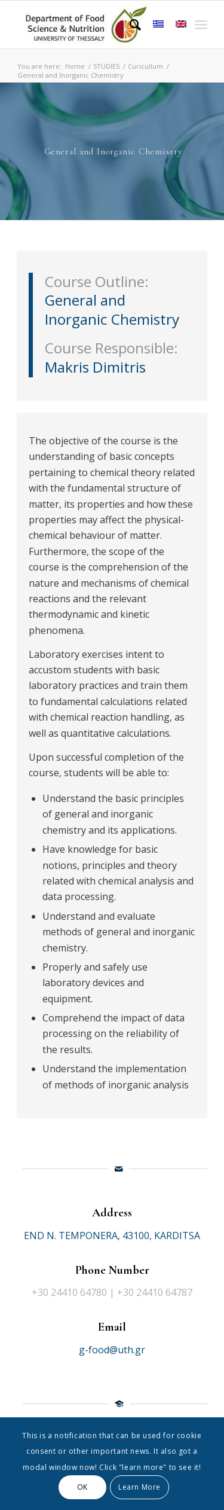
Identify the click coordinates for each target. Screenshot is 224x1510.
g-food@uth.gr (112, 1349)
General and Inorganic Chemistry (112, 309)
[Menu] (201, 24)
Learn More (139, 1487)
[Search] (129, 24)
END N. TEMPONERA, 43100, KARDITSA (112, 1235)
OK (82, 1487)
